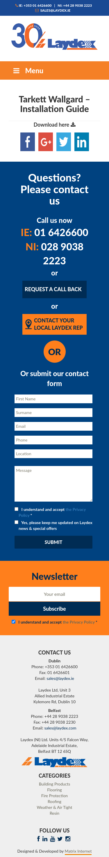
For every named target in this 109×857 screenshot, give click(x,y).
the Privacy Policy (79, 621)
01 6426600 (54, 232)
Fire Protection (54, 795)
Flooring (54, 789)
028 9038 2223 (55, 253)
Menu (27, 70)
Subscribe (54, 608)
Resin (54, 813)
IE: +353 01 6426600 (33, 5)
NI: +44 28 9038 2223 (75, 5)
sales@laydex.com (60, 727)
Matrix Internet (78, 851)
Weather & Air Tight (54, 807)
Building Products (54, 783)
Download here (54, 124)
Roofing (54, 801)
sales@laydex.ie (53, 10)
